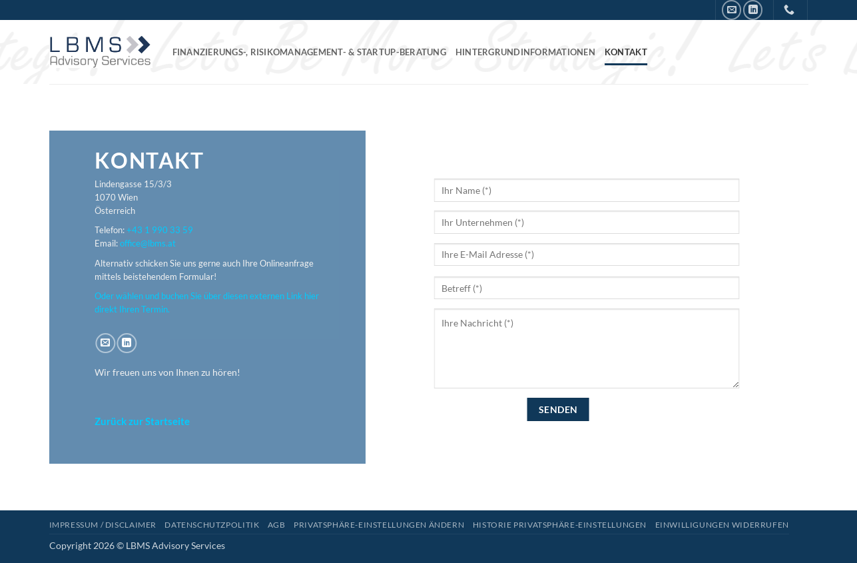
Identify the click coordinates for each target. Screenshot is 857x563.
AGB (277, 525)
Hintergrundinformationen (525, 52)
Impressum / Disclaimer (102, 525)
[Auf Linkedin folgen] (752, 9)
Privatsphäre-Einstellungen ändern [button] (379, 525)
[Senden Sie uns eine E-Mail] (731, 9)
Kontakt (626, 52)
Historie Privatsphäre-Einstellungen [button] (560, 525)
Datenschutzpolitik (211, 525)
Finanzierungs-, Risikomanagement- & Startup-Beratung (309, 52)
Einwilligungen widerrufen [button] (722, 525)
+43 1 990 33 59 (160, 230)
